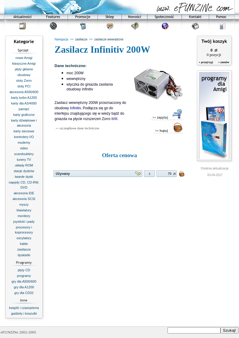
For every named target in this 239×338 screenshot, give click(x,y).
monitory (24, 216)
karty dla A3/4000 (23, 103)
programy (24, 276)
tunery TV (24, 159)
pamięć (24, 109)
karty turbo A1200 (24, 97)
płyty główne (24, 69)
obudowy (24, 75)
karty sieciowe (23, 131)
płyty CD (24, 270)
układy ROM (24, 165)
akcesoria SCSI (24, 199)
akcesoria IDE (24, 193)
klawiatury (24, 210)
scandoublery (24, 154)
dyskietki (24, 255)
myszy (23, 204)
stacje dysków (24, 171)
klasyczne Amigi (24, 63)
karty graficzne (24, 114)
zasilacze (24, 249)
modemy (24, 142)
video (24, 148)
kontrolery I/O (24, 137)
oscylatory (23, 238)
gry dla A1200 (24, 287)
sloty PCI (24, 86)
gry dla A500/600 (24, 281)
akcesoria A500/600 (24, 92)
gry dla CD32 (24, 293)
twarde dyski (24, 176)
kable (24, 243)
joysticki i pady (24, 221)
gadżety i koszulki (24, 313)
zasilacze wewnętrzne (108, 39)
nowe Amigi (24, 58)
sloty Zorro (24, 80)
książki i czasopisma (24, 308)
